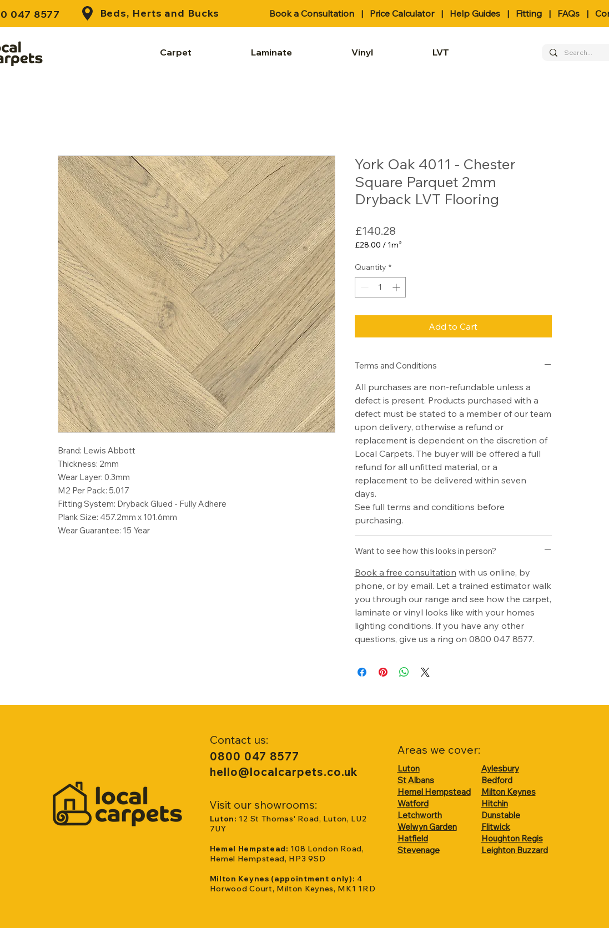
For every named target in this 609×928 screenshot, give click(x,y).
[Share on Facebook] (362, 672)
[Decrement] (363, 287)
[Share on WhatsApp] (404, 672)
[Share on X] (425, 672)
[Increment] (397, 287)
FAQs (568, 13)
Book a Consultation (311, 13)
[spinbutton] (380, 287)
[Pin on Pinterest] (383, 672)
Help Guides (475, 13)
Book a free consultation (405, 572)
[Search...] (580, 53)
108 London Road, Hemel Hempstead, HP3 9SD (287, 854)
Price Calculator (402, 13)
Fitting (529, 13)
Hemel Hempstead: (250, 849)
